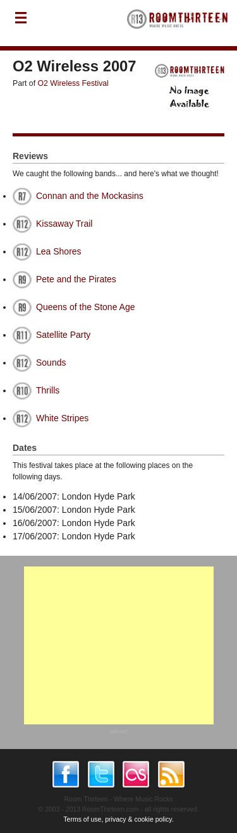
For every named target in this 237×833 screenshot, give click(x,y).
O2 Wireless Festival (73, 83)
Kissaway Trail (64, 224)
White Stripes (62, 418)
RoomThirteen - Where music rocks (177, 23)
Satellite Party (63, 335)
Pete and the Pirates (76, 279)
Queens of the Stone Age (85, 307)
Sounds (51, 362)
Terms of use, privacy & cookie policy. (118, 819)
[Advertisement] (119, 645)
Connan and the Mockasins (89, 196)
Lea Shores (59, 251)
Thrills (47, 390)
